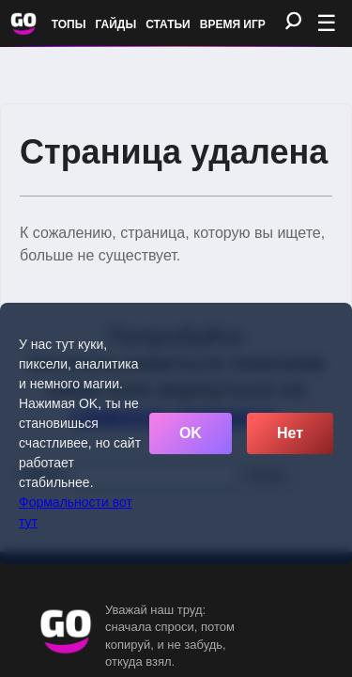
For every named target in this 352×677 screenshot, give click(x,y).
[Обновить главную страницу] (23, 23)
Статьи (168, 24)
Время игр (233, 24)
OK (190, 433)
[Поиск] (293, 22)
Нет (290, 433)
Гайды (116, 24)
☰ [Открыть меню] (326, 23)
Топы (69, 24)
